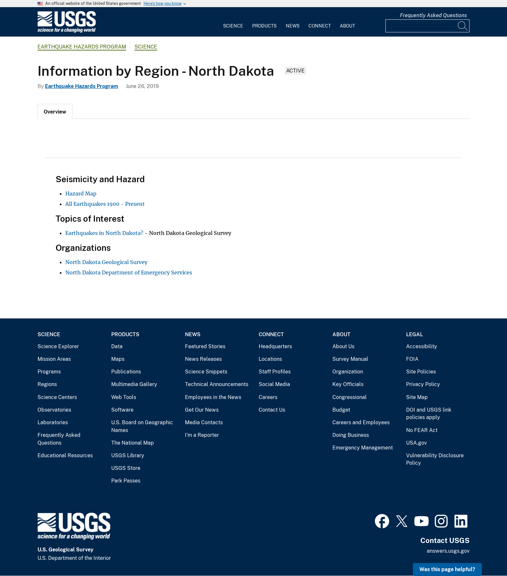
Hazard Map (80, 193)
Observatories (54, 410)
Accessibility (421, 346)
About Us (343, 346)
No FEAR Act (421, 430)
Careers (268, 397)
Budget (341, 410)
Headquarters (275, 346)
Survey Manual (350, 359)
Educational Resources (65, 455)
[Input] (427, 25)
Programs (49, 372)
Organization (347, 372)
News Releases (203, 359)
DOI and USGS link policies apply (428, 414)
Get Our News (202, 410)
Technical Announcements (216, 384)
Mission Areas (54, 359)
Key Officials (347, 384)
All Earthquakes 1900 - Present (105, 204)
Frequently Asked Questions (433, 15)
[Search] (463, 25)
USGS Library (127, 455)
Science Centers (57, 397)
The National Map (132, 443)
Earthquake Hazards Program (82, 47)
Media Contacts (204, 422)
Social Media (274, 384)
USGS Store (125, 468)
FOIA (412, 359)
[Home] (67, 31)
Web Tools (123, 397)
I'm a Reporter (202, 435)
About (347, 25)
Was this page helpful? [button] (447, 569)
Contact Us (272, 410)
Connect (319, 25)
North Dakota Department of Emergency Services (128, 272)
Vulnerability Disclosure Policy (435, 459)
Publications (126, 372)
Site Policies (421, 372)
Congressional (349, 397)
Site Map (417, 397)
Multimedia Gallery (134, 384)
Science (233, 25)
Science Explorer (58, 346)
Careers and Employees (361, 422)
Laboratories (53, 422)
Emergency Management (362, 448)
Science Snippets (206, 372)
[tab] (55, 111)
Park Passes (125, 481)
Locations (270, 359)
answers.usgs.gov (448, 551)
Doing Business (350, 435)
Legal (414, 334)
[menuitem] (233, 22)
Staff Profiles (275, 372)
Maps (117, 359)
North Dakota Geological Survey (106, 262)
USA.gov (416, 443)
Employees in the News (213, 397)
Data (117, 346)
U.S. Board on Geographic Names (142, 426)
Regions (47, 384)
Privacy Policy (423, 384)
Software (122, 410)
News (292, 25)
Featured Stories (205, 346)
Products (264, 25)
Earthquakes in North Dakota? (104, 233)
